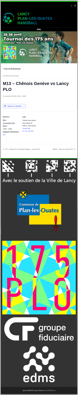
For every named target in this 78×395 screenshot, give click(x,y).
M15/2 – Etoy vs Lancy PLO (63, 149)
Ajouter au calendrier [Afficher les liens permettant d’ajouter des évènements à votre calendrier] (15, 106)
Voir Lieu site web (28, 131)
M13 (4, 135)
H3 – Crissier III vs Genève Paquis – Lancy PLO (22, 149)
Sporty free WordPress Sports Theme (33, 390)
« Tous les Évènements (12, 69)
